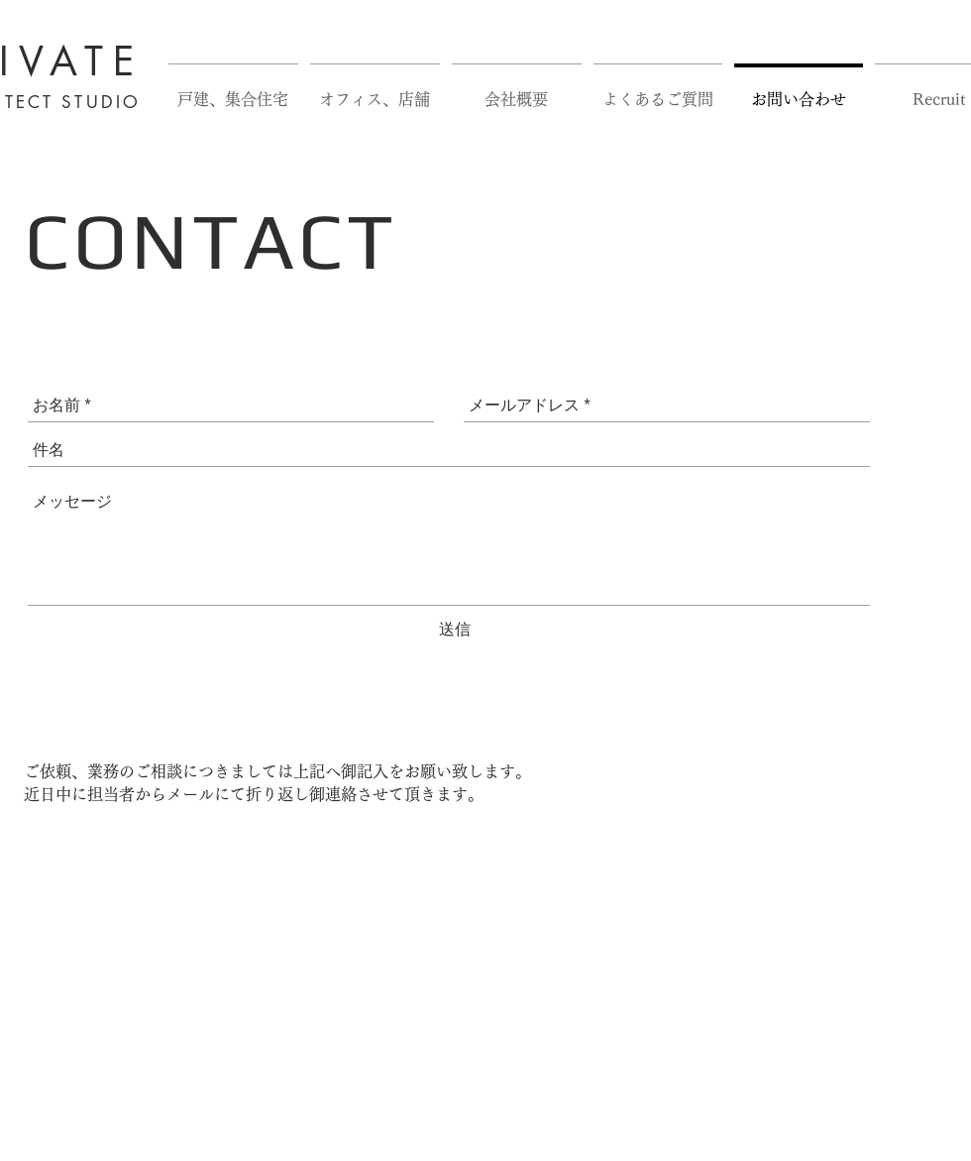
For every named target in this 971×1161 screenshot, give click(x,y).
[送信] (455, 629)
